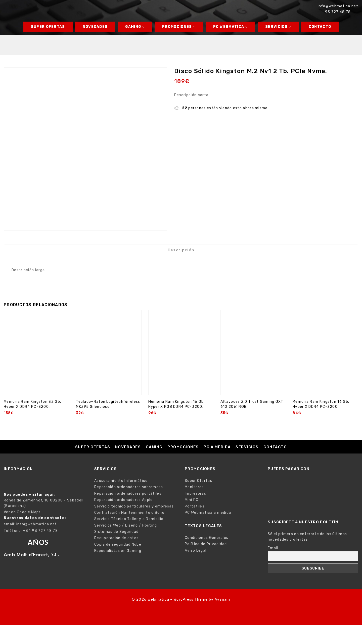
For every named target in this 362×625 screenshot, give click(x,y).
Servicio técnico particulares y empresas (134, 506)
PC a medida (217, 447)
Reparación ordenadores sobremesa (128, 487)
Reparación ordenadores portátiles (127, 493)
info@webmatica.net (36, 524)
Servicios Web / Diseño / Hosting (125, 525)
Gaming (154, 447)
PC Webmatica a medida (208, 512)
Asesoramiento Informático (121, 481)
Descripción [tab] (181, 252)
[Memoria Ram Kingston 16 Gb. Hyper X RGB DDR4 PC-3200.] (181, 357)
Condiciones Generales (206, 538)
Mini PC (191, 500)
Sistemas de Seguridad (116, 532)
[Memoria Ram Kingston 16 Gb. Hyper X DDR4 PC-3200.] (325, 357)
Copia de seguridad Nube (117, 544)
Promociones (183, 447)
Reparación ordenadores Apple (123, 500)
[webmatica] (30, 9)
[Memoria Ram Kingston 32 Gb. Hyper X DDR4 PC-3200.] (36, 357)
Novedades (95, 27)
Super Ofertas (48, 27)
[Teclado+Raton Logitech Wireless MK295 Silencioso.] (109, 357)
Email (273, 548)
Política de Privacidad (206, 544)
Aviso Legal (195, 550)
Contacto (320, 27)
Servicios (247, 447)
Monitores (194, 487)
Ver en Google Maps (22, 512)
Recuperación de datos (116, 538)
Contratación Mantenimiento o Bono (129, 512)
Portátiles (194, 506)
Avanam (222, 599)
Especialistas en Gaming (117, 551)
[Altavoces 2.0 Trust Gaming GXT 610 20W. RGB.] (253, 357)
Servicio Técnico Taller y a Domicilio (128, 519)
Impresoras (195, 493)
